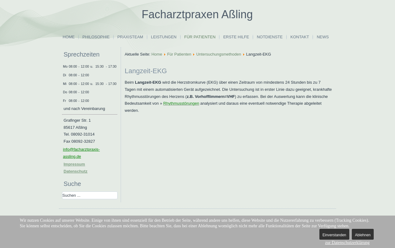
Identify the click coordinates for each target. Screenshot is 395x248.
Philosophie (96, 37)
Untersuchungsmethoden (218, 54)
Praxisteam (130, 37)
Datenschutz (75, 171)
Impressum (74, 164)
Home (69, 37)
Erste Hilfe (236, 37)
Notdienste (270, 37)
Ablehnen (363, 235)
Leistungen (164, 37)
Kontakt (299, 37)
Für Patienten (199, 37)
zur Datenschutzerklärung (347, 242)
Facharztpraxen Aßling (197, 14)
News (323, 37)
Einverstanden (334, 235)
